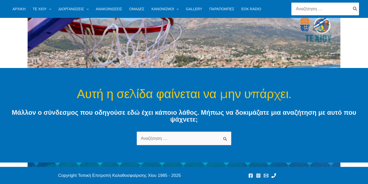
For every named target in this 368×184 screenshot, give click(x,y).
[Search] (355, 9)
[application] (49, 9)
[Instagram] (258, 175)
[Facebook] (250, 175)
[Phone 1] (273, 175)
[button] (42, 9)
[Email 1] (266, 175)
